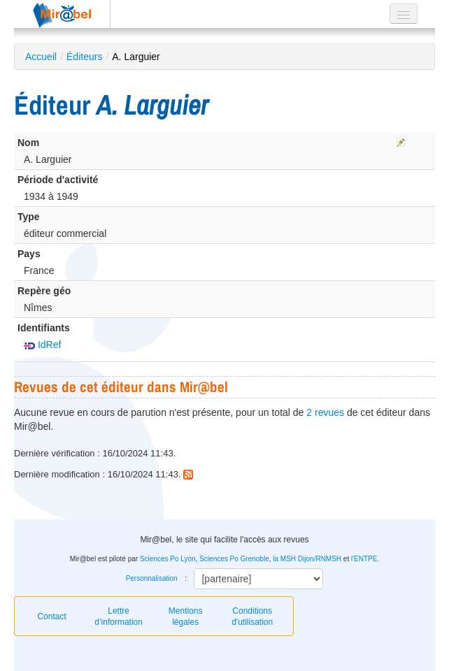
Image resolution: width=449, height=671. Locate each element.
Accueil (41, 56)
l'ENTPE (364, 559)
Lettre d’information (118, 616)
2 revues (325, 412)
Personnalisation (152, 578)
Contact (51, 616)
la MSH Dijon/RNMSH (307, 559)
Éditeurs (84, 56)
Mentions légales (186, 616)
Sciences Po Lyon (168, 559)
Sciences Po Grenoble (234, 559)
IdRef (42, 344)
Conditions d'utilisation (252, 616)
